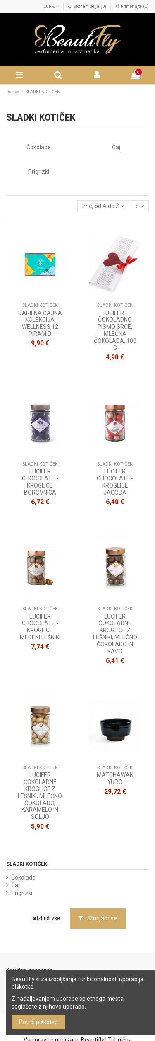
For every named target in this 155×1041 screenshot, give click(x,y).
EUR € (51, 6)
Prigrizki (38, 171)
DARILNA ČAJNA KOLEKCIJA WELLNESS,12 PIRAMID (40, 323)
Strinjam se (98, 918)
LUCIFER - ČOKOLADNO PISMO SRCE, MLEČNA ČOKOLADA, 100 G (115, 330)
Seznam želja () (87, 6)
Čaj (116, 147)
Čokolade (38, 147)
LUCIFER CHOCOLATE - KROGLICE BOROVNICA (40, 481)
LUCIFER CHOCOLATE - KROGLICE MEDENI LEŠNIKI (40, 627)
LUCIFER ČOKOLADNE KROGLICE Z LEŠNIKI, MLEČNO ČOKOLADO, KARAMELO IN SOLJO (40, 796)
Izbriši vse (46, 918)
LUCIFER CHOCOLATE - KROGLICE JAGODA (115, 481)
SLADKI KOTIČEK (26, 864)
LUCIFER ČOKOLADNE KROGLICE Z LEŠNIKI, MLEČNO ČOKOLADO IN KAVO (115, 634)
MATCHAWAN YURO (115, 778)
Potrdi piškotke (38, 1022)
